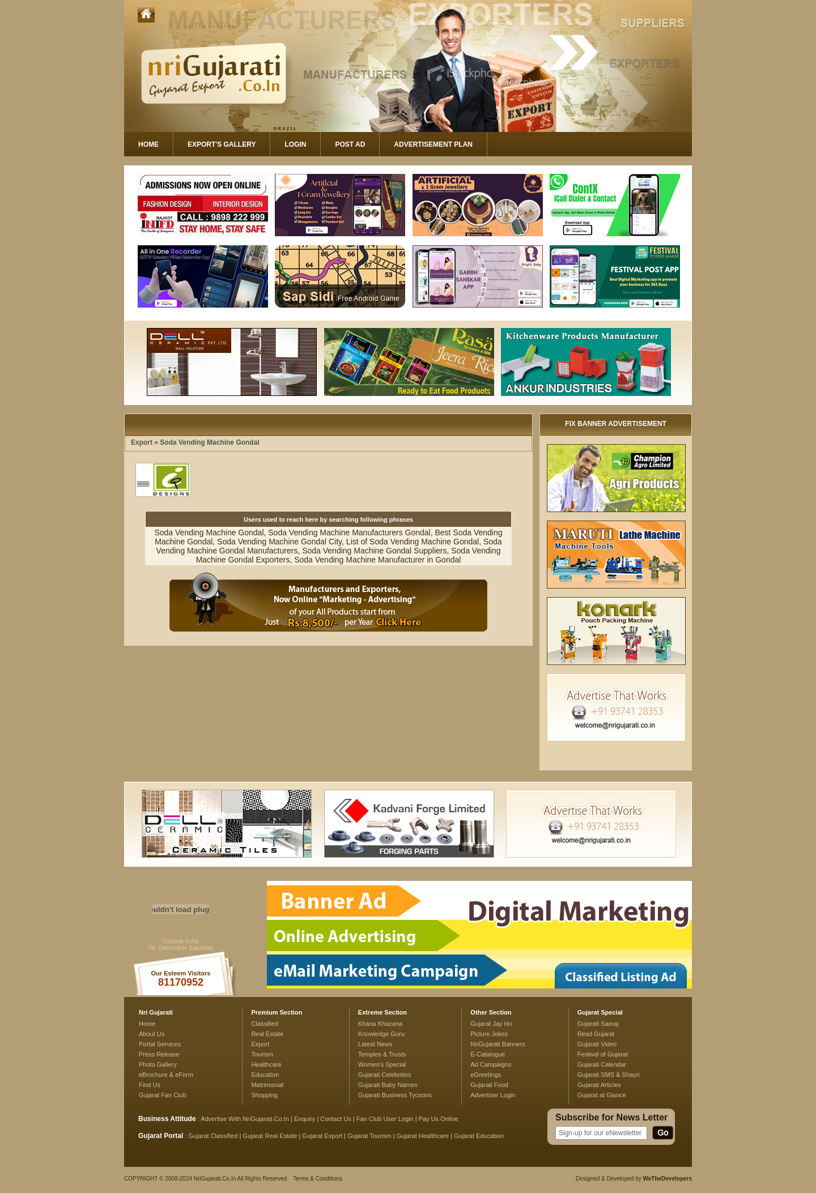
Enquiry (305, 1118)
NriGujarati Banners (497, 1044)
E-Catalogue (487, 1054)
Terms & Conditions (317, 1178)
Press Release (159, 1054)
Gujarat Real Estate (270, 1135)
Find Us (149, 1084)
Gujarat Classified (213, 1135)
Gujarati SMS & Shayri (608, 1074)
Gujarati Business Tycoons (395, 1095)
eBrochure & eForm (166, 1074)
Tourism (262, 1054)
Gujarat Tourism (369, 1135)
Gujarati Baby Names (388, 1084)
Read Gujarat (595, 1033)
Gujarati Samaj (598, 1023)
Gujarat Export (322, 1135)
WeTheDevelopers (667, 1178)
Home (148, 144)
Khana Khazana (380, 1023)
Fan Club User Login (385, 1118)
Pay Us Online (438, 1118)
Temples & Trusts (382, 1054)
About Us (151, 1033)
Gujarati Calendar (601, 1064)
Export (141, 442)
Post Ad (350, 144)
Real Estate (267, 1033)
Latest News (375, 1044)
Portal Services (160, 1044)
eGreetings (485, 1074)
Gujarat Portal (160, 1136)
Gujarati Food (489, 1084)
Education (265, 1074)
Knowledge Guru (381, 1033)
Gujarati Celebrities (384, 1074)
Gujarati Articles (599, 1084)
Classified (264, 1023)
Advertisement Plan (433, 144)
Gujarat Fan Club (162, 1095)
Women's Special (382, 1064)
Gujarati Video (597, 1044)
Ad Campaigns (490, 1064)
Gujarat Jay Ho (491, 1023)
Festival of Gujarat (602, 1054)
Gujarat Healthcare (423, 1135)
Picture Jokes (489, 1033)
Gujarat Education (479, 1135)
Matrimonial (267, 1084)
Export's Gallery (222, 144)
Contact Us (335, 1118)
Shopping (264, 1095)
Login (295, 144)
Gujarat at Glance (601, 1095)
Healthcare (266, 1064)
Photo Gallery (158, 1064)
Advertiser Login (493, 1095)
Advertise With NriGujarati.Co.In (245, 1118)
